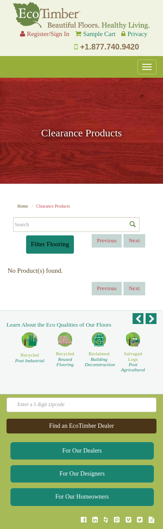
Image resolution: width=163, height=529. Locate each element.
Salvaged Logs (133, 361)
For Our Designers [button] (82, 473)
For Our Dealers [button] (82, 450)
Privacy (137, 33)
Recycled (29, 357)
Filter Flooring (50, 244)
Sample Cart (99, 33)
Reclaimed (99, 359)
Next (134, 240)
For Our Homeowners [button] (82, 496)
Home (22, 206)
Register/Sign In (45, 33)
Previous (107, 240)
